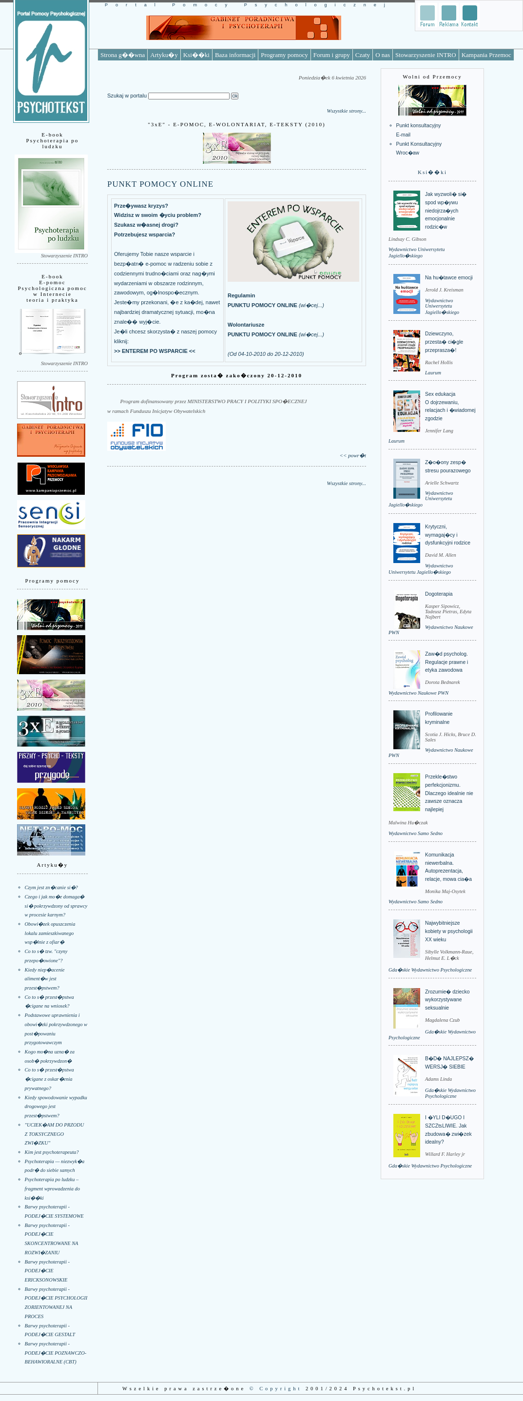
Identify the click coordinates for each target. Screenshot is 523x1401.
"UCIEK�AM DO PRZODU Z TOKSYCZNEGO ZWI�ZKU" (54, 1134)
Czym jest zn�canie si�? (51, 887)
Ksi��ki (196, 54)
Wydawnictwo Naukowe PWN (418, 693)
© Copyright (276, 1388)
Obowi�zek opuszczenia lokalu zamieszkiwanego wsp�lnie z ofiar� (50, 933)
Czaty (362, 54)
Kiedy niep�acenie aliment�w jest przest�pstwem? (45, 979)
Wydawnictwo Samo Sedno (415, 833)
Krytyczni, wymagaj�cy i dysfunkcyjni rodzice (447, 534)
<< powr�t (353, 455)
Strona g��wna (122, 54)
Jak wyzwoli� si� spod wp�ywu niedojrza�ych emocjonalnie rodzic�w (445, 211)
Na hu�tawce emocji (449, 277)
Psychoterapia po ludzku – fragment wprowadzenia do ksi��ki (52, 1188)
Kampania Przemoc (486, 54)
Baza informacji (235, 54)
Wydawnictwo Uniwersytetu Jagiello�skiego (442, 306)
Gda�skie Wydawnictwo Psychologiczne (430, 970)
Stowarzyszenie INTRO (425, 54)
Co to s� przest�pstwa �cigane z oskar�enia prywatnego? (49, 1078)
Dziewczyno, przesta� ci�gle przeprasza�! (444, 341)
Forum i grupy (331, 54)
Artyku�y (163, 54)
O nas (382, 54)
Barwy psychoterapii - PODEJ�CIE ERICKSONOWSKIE (47, 1271)
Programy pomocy (284, 54)
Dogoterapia (439, 594)
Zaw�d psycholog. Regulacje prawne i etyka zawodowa (446, 662)
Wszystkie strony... (346, 111)
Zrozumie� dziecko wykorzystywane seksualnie (447, 1000)
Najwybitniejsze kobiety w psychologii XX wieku (449, 931)
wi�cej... (312, 305)
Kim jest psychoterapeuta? (52, 1152)
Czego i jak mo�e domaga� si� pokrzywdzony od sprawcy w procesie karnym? (56, 905)
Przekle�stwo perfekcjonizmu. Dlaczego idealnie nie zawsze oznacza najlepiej (449, 793)
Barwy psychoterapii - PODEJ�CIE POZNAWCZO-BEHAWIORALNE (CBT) (56, 1352)
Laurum (433, 372)
